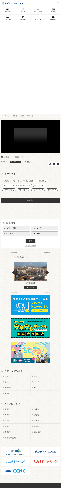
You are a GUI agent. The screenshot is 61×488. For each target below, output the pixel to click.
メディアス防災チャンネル (11, 429)
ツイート (50, 72)
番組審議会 (6, 435)
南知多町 (37, 340)
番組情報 (8, 296)
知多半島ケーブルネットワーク (13, 474)
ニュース (8, 284)
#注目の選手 (51, 98)
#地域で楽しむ (9, 98)
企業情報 (6, 442)
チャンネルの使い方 (9, 426)
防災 (35, 296)
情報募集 (6, 452)
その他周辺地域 (10, 346)
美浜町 (7, 340)
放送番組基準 (7, 439)
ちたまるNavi (7, 464)
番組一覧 (8, 11)
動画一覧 (15, 24)
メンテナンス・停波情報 (11, 458)
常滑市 (7, 334)
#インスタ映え (40, 93)
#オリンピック (38, 98)
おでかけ (37, 284)
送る (58, 72)
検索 (30, 149)
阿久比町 (8, 329)
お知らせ (8, 301)
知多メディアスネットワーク (12, 470)
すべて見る (30, 195)
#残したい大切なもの (11, 93)
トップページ (5, 24)
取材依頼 (23, 19)
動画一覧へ (30, 108)
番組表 (53, 11)
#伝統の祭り (42, 89)
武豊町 (36, 334)
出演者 (22, 11)
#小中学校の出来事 (26, 89)
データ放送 (6, 432)
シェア (54, 72)
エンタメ (37, 290)
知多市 (7, 323)
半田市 (36, 329)
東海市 (7, 317)
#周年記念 (26, 93)
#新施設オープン (10, 89)
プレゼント (7, 19)
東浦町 (36, 323)
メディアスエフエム (9, 467)
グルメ (7, 290)
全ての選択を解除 (30, 154)
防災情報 (38, 19)
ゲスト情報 (38, 11)
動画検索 (53, 19)
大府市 (36, 317)
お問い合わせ (7, 445)
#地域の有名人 (23, 98)
